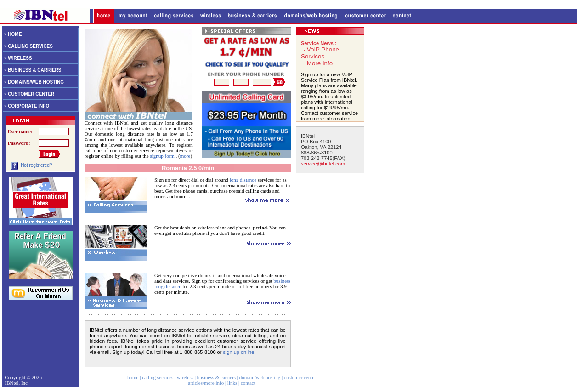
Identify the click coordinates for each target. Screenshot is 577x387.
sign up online (238, 352)
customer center (300, 377)
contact (248, 383)
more (185, 156)
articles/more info (206, 383)
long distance (243, 179)
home (132, 377)
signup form (162, 156)
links (232, 383)
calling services (157, 377)
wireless (185, 377)
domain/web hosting (260, 377)
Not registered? (36, 165)
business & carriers (216, 377)
